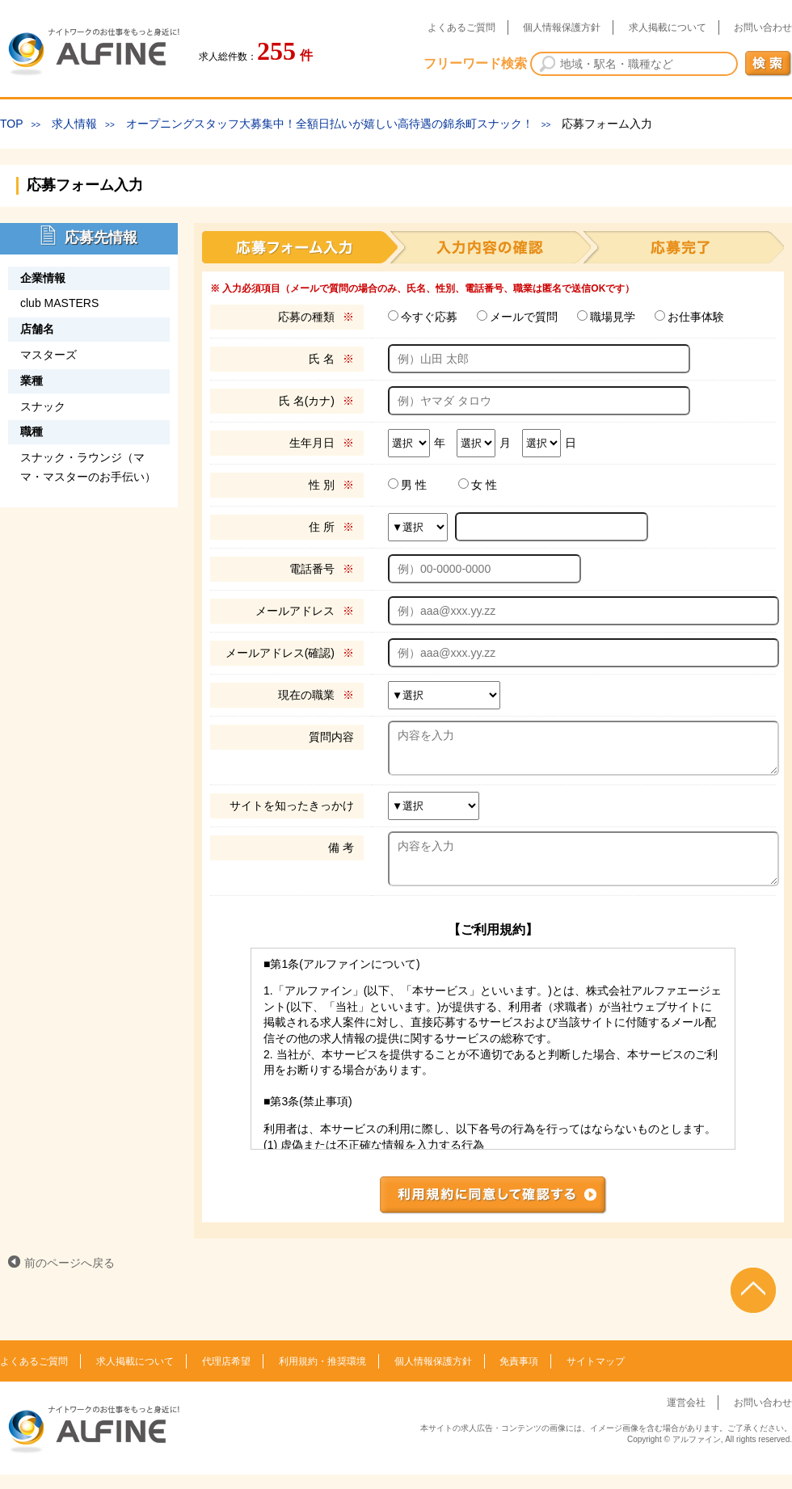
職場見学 (612, 316)
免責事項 (518, 1376)
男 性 (414, 484)
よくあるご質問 (461, 27)
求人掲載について (667, 27)
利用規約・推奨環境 (322, 1376)
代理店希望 (226, 1376)
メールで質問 (524, 316)
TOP (11, 123)
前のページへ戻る (69, 1277)
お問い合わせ (763, 27)
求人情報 (74, 123)
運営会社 (686, 1417)
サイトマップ (596, 1376)
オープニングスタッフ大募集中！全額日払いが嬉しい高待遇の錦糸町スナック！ (329, 123)
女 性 (484, 484)
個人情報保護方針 (561, 27)
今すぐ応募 (429, 316)
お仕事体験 (696, 316)
